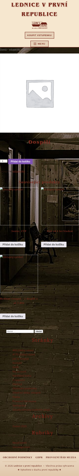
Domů (3, 49)
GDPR (39, 457)
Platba (16, 397)
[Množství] (3, 161)
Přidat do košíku (20, 161)
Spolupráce (19, 405)
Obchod (17, 384)
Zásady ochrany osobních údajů (31, 409)
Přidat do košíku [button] (12, 244)
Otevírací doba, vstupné (26, 392)
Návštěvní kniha (21, 375)
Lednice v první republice (28, 465)
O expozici (18, 380)
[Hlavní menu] (39, 44)
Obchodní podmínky (24, 388)
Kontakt (17, 363)
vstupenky (14, 49)
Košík (15, 367)
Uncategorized (21, 447)
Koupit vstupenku (39, 35)
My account (19, 371)
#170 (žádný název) (23, 354)
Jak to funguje (20, 358)
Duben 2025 (19, 426)
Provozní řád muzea (24, 401)
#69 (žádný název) (23, 350)
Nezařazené (19, 442)
